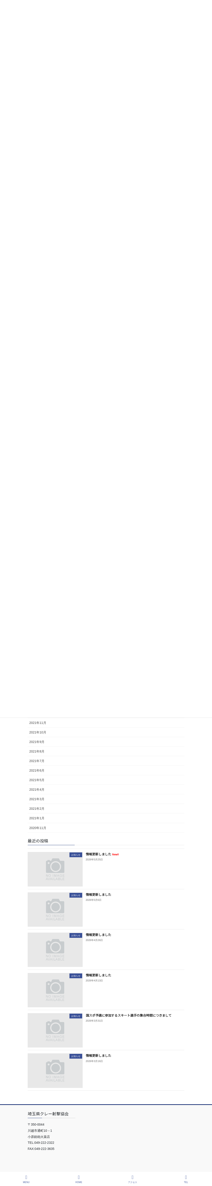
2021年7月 (36, 761)
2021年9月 (36, 742)
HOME (78, 1179)
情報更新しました (102, 854)
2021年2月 (36, 808)
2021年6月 (36, 770)
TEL (186, 1179)
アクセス (132, 1179)
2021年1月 (36, 818)
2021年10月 (37, 732)
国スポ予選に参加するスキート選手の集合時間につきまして (129, 1015)
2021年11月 (37, 723)
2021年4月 (36, 789)
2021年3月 (36, 799)
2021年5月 (36, 780)
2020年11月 (37, 828)
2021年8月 (36, 751)
